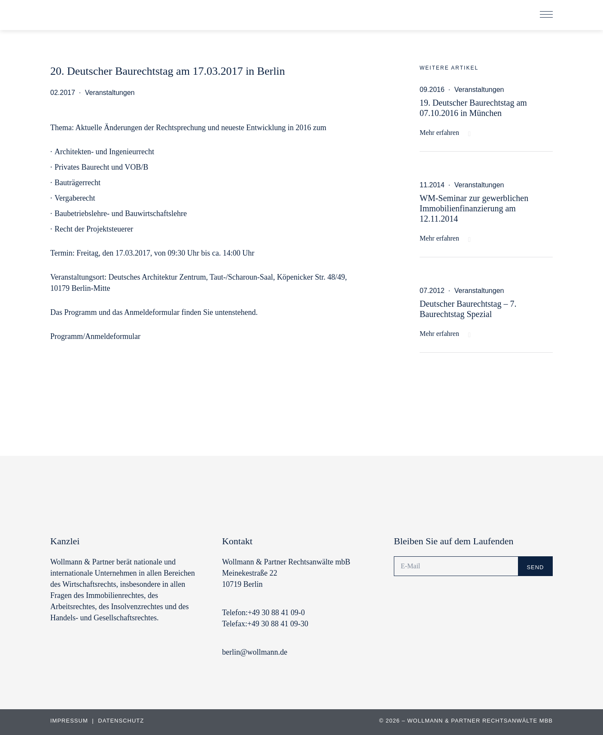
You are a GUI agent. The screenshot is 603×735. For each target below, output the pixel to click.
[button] (546, 15)
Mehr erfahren (439, 132)
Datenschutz (121, 720)
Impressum (70, 720)
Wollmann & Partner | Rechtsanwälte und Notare (108, 16)
